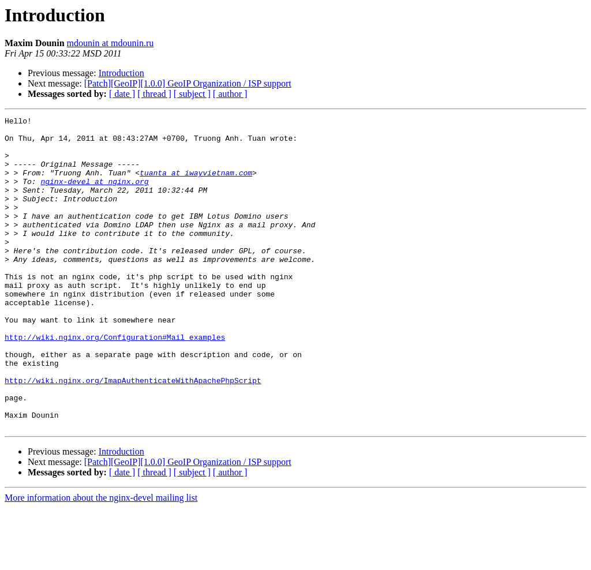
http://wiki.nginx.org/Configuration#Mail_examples (115, 382)
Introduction (121, 73)
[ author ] (230, 94)
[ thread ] (154, 94)
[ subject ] (192, 94)
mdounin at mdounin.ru (110, 43)
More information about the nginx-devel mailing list (101, 560)
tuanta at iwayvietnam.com (196, 184)
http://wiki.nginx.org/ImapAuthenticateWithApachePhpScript (133, 434)
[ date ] (122, 94)
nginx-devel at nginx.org (94, 195)
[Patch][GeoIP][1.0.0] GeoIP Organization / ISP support (187, 83)
